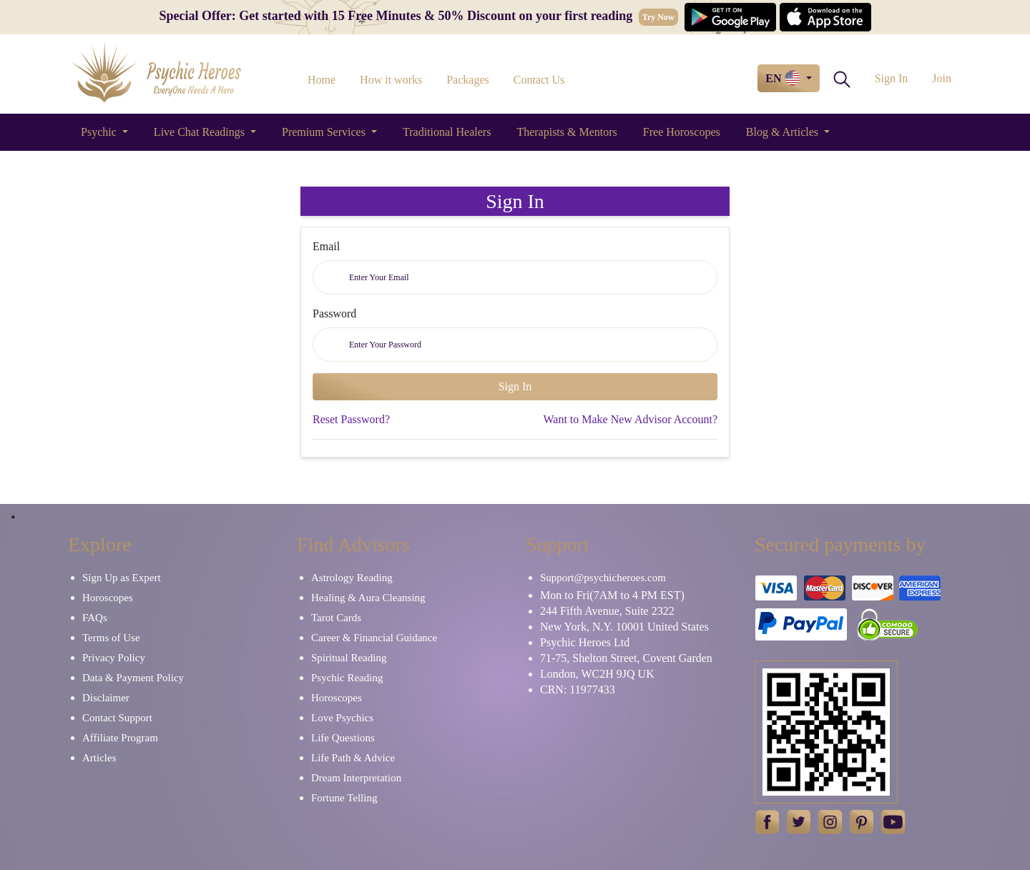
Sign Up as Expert (121, 577)
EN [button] (784, 78)
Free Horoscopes (681, 132)
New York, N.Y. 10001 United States (624, 627)
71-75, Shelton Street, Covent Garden (626, 658)
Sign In (891, 78)
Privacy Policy (113, 657)
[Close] (12, 516)
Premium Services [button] (325, 132)
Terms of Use (111, 637)
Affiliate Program (120, 737)
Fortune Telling (344, 798)
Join (941, 78)
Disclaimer (105, 697)
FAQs (94, 617)
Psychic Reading (347, 677)
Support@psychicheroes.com (603, 577)
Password (334, 313)
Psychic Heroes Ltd (584, 642)
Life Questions (343, 737)
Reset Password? (351, 419)
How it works (391, 80)
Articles (99, 757)
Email (326, 246)
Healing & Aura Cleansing (368, 597)
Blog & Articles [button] (783, 132)
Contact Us (539, 80)
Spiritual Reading (348, 657)
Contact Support (117, 717)
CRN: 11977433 (577, 689)
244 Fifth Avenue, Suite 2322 (607, 611)
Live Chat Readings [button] (200, 132)
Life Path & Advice (353, 757)
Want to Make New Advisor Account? (630, 419)
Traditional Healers (447, 132)
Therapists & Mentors (566, 132)
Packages (467, 80)
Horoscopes (107, 597)
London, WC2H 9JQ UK (597, 674)
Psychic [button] (100, 132)
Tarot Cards (336, 617)
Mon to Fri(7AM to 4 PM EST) (612, 595)
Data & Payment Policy (133, 677)
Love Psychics (342, 717)
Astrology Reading (352, 577)
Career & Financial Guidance (374, 637)
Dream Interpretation (356, 778)
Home (321, 80)
